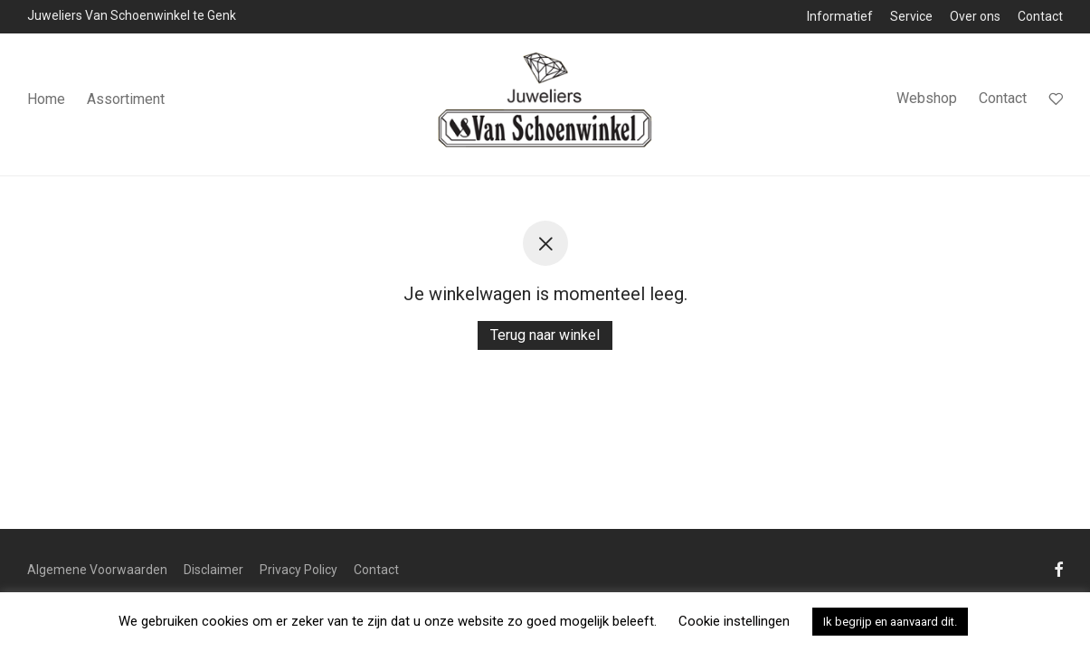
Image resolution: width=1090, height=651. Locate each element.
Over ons (975, 16)
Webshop (926, 98)
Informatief (840, 16)
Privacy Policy (298, 569)
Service (911, 16)
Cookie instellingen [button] (734, 621)
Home (46, 99)
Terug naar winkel (545, 335)
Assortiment (126, 99)
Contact (1040, 16)
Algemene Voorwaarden (97, 569)
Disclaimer (213, 569)
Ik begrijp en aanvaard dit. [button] (890, 621)
